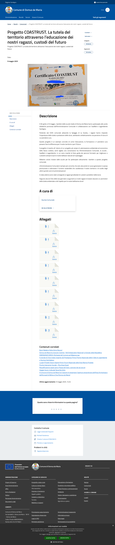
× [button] (113, 525)
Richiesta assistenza (38, 522)
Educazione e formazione (65, 482)
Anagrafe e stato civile (38, 482)
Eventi (86, 501)
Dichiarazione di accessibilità (66, 522)
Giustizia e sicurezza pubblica (66, 485)
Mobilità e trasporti (37, 503)
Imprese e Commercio (38, 491)
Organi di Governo (10, 482)
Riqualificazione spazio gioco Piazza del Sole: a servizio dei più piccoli (62, 367)
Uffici (6, 489)
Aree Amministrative (11, 486)
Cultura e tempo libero (38, 486)
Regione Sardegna (10, 2)
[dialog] (57, 534)
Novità (16, 24)
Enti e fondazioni (10, 492)
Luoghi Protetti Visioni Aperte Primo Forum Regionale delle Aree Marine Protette (66, 362)
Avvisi (86, 489)
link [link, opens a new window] (75, 534)
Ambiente (61, 492)
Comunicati (23, 24)
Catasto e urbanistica (38, 497)
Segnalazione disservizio (39, 515)
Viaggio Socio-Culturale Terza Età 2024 (52, 370)
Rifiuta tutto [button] (64, 538)
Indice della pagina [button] (15, 113)
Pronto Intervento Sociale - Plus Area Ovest (54, 365)
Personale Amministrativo (13, 498)
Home (9, 24)
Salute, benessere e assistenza (67, 495)
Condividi (88, 33)
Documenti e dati (10, 502)
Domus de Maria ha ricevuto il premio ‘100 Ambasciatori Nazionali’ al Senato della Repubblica (70, 352)
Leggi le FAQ (35, 518)
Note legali (61, 518)
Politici (7, 495)
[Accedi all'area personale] (101, 2)
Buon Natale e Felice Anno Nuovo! (50, 350)
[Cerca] (107, 10)
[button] (57, 542)
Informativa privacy (64, 515)
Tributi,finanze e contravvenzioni (68, 489)
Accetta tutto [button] (50, 538)
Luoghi (86, 498)
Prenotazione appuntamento (40, 512)
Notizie (86, 482)
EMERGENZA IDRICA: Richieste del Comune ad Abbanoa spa (59, 355)
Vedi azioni (89, 36)
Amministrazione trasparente (67, 512)
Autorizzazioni (62, 498)
